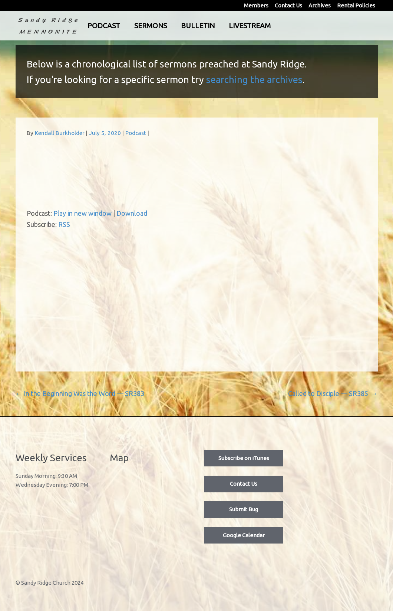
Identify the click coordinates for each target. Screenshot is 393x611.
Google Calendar (244, 535)
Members (256, 5)
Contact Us (288, 5)
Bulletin (228, 26)
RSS (64, 224)
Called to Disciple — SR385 (333, 393)
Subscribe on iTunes (243, 458)
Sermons (181, 26)
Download (131, 213)
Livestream (280, 26)
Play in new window (82, 213)
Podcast (134, 26)
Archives (319, 5)
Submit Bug (243, 509)
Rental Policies (356, 5)
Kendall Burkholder (60, 133)
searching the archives (254, 79)
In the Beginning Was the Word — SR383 (80, 393)
